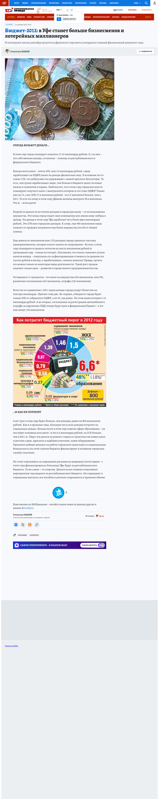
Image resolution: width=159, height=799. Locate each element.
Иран (29, 17)
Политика (54, 3)
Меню (3, 3)
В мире (93, 3)
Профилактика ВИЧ (101, 17)
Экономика (81, 3)
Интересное (34, 535)
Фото (16, 3)
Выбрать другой (69, 19)
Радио (120, 10)
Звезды (102, 3)
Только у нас (39, 17)
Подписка (146, 10)
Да (59, 19)
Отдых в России (128, 17)
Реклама (132, 10)
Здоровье (114, 3)
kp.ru (101, 516)
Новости (21, 17)
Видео (25, 3)
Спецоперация (38, 3)
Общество (67, 3)
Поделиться (145, 51)
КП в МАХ (115, 17)
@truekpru (28, 508)
